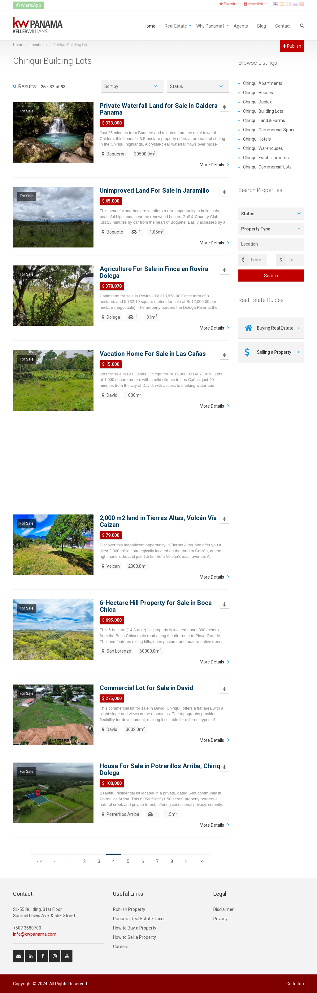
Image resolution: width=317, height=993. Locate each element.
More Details (212, 164)
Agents (241, 26)
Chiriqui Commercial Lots (267, 166)
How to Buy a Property (134, 927)
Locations (38, 45)
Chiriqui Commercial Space (269, 129)
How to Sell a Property (134, 937)
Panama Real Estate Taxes (139, 918)
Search (271, 275)
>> (202, 861)
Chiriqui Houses (258, 92)
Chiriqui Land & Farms (264, 120)
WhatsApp (28, 5)
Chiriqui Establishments (266, 157)
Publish (292, 46)
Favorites (229, 4)
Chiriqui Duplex (257, 101)
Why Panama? (210, 26)
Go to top (295, 983)
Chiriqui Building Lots (263, 111)
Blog (261, 26)
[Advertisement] (121, 461)
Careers (120, 946)
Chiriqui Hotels (257, 139)
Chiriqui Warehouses (263, 148)
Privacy (220, 918)
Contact (283, 26)
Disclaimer (223, 909)
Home (149, 26)
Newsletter (255, 4)
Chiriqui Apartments (262, 83)
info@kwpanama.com (34, 934)
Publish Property (129, 909)
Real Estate (176, 26)
